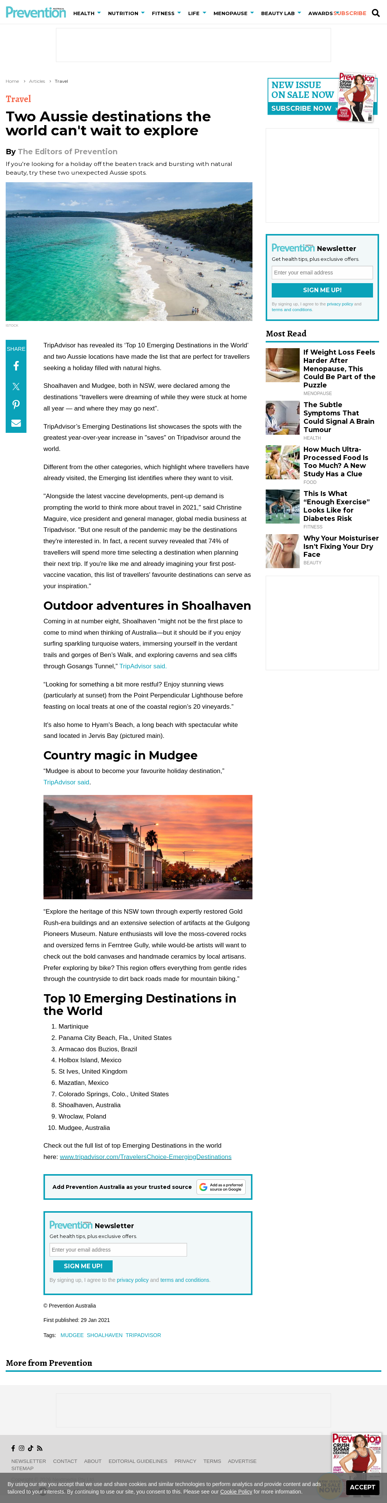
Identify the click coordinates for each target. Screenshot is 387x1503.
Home (12, 81)
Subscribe (349, 13)
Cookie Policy (236, 1492)
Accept (363, 1487)
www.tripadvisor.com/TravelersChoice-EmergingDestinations (145, 1157)
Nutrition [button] (123, 13)
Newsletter (28, 1461)
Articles (37, 81)
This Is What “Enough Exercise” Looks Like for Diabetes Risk (336, 506)
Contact (65, 1461)
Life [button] (194, 13)
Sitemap (22, 1468)
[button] (100, 13)
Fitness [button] (163, 13)
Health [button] (83, 13)
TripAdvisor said (66, 782)
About (93, 1461)
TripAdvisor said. (143, 666)
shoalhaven (105, 1335)
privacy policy (133, 1280)
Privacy (186, 1461)
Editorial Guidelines (138, 1461)
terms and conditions (184, 1280)
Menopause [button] (231, 13)
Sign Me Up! (83, 1266)
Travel (61, 81)
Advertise (242, 1461)
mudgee (72, 1335)
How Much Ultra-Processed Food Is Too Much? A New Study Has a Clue (335, 461)
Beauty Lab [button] (278, 13)
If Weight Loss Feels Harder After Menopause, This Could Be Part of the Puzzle (339, 368)
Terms (212, 1461)
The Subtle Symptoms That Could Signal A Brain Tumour (339, 417)
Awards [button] (320, 13)
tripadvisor (143, 1335)
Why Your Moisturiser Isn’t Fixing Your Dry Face (341, 546)
